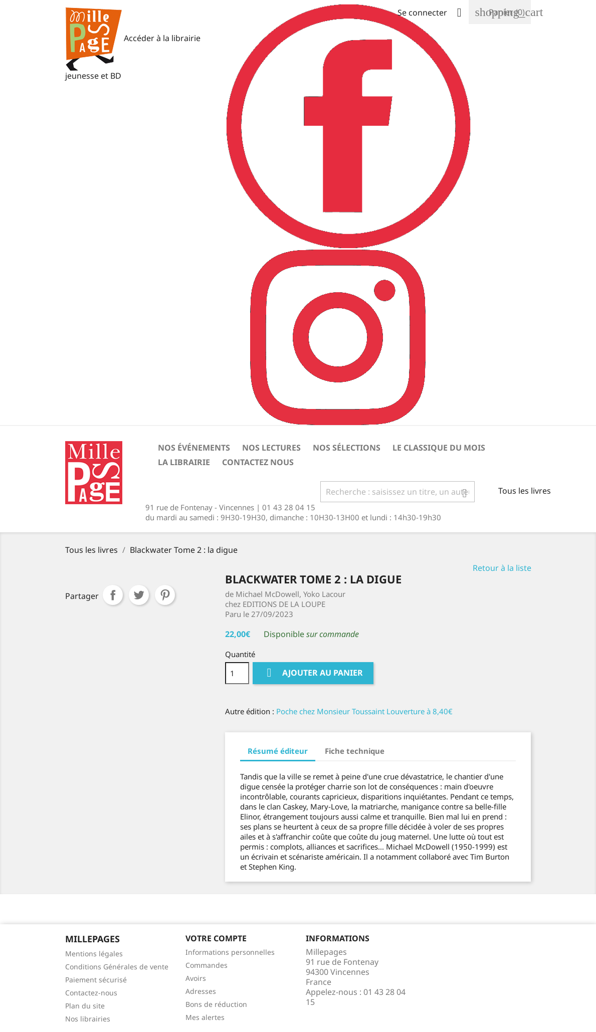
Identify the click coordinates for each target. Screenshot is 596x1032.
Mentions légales (94, 953)
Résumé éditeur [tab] (278, 751)
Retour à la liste (502, 568)
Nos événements (194, 447)
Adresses (200, 991)
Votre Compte (216, 938)
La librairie (184, 462)
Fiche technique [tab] (354, 751)
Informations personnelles (230, 952)
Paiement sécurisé (96, 979)
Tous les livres (524, 490)
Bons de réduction (216, 1004)
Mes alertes (205, 1017)
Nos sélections (346, 447)
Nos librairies (87, 1018)
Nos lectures (271, 447)
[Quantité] (237, 673)
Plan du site (85, 1005)
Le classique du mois (438, 447)
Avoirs (195, 978)
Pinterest (165, 595)
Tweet (139, 595)
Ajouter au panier (313, 673)
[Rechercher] (397, 491)
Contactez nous (258, 462)
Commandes (206, 965)
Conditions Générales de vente (116, 966)
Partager (113, 595)
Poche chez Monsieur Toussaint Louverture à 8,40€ (364, 711)
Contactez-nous (91, 992)
